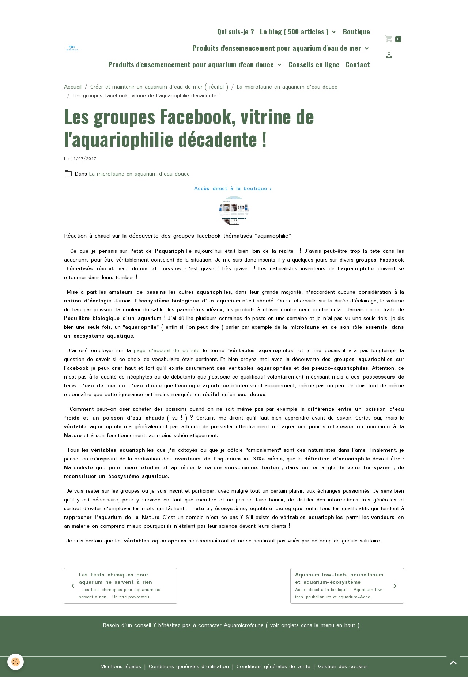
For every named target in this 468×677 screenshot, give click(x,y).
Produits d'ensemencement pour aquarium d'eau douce (192, 64)
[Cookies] (15, 662)
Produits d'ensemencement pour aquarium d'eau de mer (278, 47)
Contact (358, 64)
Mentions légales (121, 666)
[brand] (72, 48)
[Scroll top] (453, 662)
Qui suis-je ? (235, 31)
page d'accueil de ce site (167, 350)
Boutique (356, 31)
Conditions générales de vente (273, 666)
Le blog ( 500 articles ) (295, 31)
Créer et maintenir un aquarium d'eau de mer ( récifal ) (159, 87)
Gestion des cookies (343, 666)
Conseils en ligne (314, 64)
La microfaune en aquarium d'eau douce (287, 87)
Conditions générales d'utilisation (189, 666)
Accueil (73, 87)
